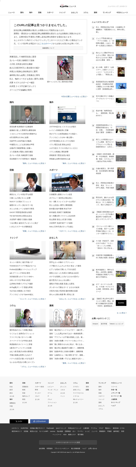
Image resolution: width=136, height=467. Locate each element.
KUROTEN (24, 428)
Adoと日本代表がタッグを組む (61, 227)
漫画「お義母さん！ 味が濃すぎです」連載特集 (67, 355)
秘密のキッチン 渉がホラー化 (21, 205)
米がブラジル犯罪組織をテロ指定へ (63, 134)
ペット (62, 396)
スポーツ (50, 12)
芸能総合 (25, 386)
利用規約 (50, 448)
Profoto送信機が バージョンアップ (23, 269)
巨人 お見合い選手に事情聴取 (61, 205)
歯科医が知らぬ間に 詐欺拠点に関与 (25, 75)
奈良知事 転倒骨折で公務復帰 (21, 127)
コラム (85, 12)
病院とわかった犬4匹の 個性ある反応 (64, 273)
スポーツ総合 (39, 386)
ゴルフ (37, 396)
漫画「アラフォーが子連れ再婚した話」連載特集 (67, 337)
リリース (114, 386)
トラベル (76, 396)
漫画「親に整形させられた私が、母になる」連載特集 (67, 344)
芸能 (39, 12)
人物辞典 (114, 399)
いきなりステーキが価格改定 (21, 227)
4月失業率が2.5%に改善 (19, 137)
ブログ (101, 428)
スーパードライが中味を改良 (21, 341)
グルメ (50, 399)
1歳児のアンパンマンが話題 (21, 348)
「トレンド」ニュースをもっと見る (32, 299)
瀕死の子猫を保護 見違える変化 (61, 284)
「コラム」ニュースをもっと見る (33, 367)
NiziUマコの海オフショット (20, 202)
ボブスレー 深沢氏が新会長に (61, 198)
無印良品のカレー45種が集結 (21, 330)
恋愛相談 (68, 431)
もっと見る (121, 313)
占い (74, 431)
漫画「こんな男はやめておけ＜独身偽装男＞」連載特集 (67, 334)
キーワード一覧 (116, 396)
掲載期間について (48, 48)
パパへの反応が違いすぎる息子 (22, 359)
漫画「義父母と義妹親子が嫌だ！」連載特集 (66, 348)
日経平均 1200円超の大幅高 (20, 141)
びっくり (63, 386)
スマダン (76, 386)
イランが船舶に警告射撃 (58, 152)
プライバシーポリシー (61, 448)
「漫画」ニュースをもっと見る (73, 363)
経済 (11, 390)
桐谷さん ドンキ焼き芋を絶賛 (21, 194)
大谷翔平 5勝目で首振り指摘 (21, 219)
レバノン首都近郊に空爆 (58, 130)
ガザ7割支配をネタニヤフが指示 (62, 141)
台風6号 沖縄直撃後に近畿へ (21, 148)
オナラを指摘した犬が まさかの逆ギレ (64, 277)
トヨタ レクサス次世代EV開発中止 (23, 134)
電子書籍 (80, 434)
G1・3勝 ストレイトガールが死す (62, 202)
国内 (22, 12)
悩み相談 (60, 431)
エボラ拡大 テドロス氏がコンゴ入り (63, 148)
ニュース (11, 12)
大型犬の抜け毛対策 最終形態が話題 (63, 291)
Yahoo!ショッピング (116, 324)
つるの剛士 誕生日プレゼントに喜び (24, 223)
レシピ (87, 431)
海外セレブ (26, 396)
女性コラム (77, 390)
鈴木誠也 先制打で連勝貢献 (60, 212)
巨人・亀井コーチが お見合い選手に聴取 (27, 79)
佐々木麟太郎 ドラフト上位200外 (62, 216)
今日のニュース (122, 12)
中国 (11, 406)
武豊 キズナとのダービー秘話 (22, 83)
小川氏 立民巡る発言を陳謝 (21, 64)
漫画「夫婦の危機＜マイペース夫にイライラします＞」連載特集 (67, 341)
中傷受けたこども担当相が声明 (22, 145)
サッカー (38, 393)
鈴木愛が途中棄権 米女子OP (60, 209)
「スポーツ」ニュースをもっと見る (71, 231)
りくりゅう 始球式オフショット (22, 334)
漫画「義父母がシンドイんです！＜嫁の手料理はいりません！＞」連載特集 (67, 330)
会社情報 (42, 448)
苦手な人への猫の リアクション (61, 262)
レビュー (51, 386)
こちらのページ (46, 44)
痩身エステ (72, 434)
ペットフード (57, 434)
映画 (23, 390)
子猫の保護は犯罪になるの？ (21, 355)
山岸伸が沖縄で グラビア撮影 (21, 284)
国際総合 (13, 403)
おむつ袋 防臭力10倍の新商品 (21, 351)
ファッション (52, 402)
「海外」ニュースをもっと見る (73, 163)
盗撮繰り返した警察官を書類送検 (23, 130)
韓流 (23, 399)
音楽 (23, 393)
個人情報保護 (75, 448)
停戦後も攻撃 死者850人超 (59, 159)
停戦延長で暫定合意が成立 (59, 155)
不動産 (109, 431)
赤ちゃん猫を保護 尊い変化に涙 (61, 294)
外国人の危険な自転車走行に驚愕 (24, 71)
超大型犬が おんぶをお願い (60, 280)
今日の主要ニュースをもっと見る (74, 96)
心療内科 (86, 428)
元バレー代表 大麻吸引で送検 (22, 60)
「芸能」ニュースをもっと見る (33, 231)
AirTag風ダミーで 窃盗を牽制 (21, 287)
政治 (11, 393)
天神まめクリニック (74, 428)
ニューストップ (113, 6)
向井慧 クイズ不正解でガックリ (23, 86)
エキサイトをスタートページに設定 (68, 442)
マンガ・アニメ (53, 390)
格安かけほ (33, 431)
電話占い (108, 428)
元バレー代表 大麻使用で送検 (21, 155)
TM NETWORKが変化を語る (21, 216)
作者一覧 (114, 390)
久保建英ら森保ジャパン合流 (60, 194)
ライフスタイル (78, 393)
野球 (36, 390)
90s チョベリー (78, 399)
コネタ (62, 390)
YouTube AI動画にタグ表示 (20, 291)
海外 (30, 12)
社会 (11, 386)
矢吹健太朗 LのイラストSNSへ (22, 277)
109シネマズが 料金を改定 (20, 280)
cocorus (52, 431)
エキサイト (123, 6)
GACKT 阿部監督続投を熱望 (21, 212)
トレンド (62, 12)
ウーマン (80, 431)
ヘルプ (113, 406)
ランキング (107, 12)
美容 (122, 431)
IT (48, 396)
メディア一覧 (115, 393)
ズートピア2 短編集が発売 (21, 90)
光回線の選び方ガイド (37, 428)
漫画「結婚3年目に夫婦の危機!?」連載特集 (66, 351)
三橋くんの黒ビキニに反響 (20, 198)
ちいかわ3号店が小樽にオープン (22, 362)
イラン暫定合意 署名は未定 (60, 145)
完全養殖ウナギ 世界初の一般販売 (23, 159)
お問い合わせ (92, 448)
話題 (87, 390)
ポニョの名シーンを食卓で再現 (22, 209)
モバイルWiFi (43, 431)
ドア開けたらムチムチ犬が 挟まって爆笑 (65, 266)
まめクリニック (61, 428)
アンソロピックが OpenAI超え (21, 294)
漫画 (95, 12)
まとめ (12, 396)
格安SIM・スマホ (118, 428)
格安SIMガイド (17, 431)
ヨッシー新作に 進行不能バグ (21, 262)
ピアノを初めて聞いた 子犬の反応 (62, 269)
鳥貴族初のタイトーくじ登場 (21, 344)
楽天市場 (104, 324)
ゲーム (50, 393)
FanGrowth (50, 428)
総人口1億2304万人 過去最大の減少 (24, 68)
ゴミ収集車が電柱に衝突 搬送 (21, 152)
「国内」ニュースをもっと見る (33, 163)
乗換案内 (102, 431)
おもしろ (74, 12)
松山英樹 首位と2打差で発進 (60, 219)
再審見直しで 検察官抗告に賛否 (23, 57)
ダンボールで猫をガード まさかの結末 (64, 287)
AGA (64, 434)
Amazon (95, 324)
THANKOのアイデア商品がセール (23, 266)
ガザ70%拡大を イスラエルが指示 (62, 127)
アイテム (94, 428)
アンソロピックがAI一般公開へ (61, 137)
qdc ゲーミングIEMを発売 (20, 273)
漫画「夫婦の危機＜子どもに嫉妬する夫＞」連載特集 (67, 359)
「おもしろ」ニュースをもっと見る (71, 299)
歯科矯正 (116, 431)
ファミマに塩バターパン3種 (21, 337)
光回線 (26, 431)
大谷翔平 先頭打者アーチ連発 (61, 223)
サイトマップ (115, 402)
